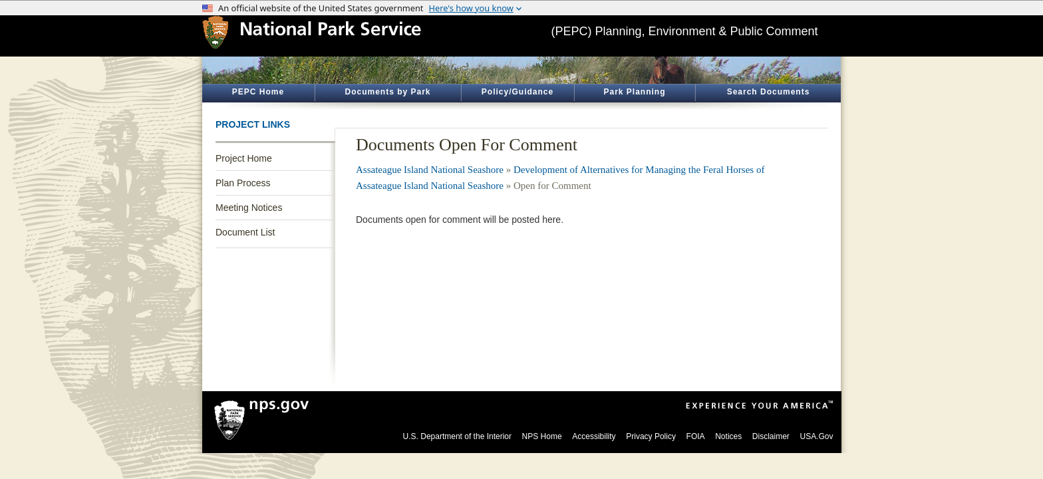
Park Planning (634, 91)
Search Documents (768, 91)
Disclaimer (771, 436)
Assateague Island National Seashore (430, 169)
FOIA (695, 436)
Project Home (244, 158)
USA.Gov (816, 436)
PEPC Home (258, 91)
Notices (728, 436)
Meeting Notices (249, 207)
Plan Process (243, 183)
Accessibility (593, 436)
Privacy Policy (651, 436)
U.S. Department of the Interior (457, 436)
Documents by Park (387, 91)
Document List (245, 232)
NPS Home (542, 436)
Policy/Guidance (517, 91)
